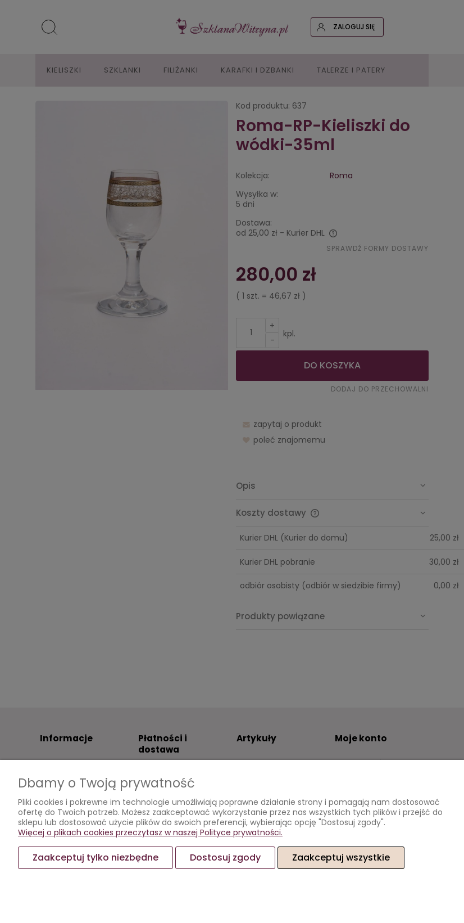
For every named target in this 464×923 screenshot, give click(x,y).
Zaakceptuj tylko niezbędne (95, 857)
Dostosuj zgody (225, 857)
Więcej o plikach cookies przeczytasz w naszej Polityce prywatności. (150, 832)
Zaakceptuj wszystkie (341, 857)
